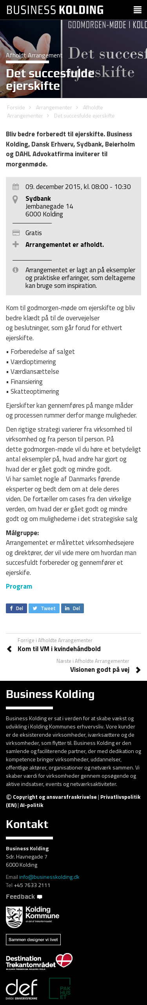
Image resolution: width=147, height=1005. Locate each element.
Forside (16, 107)
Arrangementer (54, 107)
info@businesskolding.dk (49, 877)
